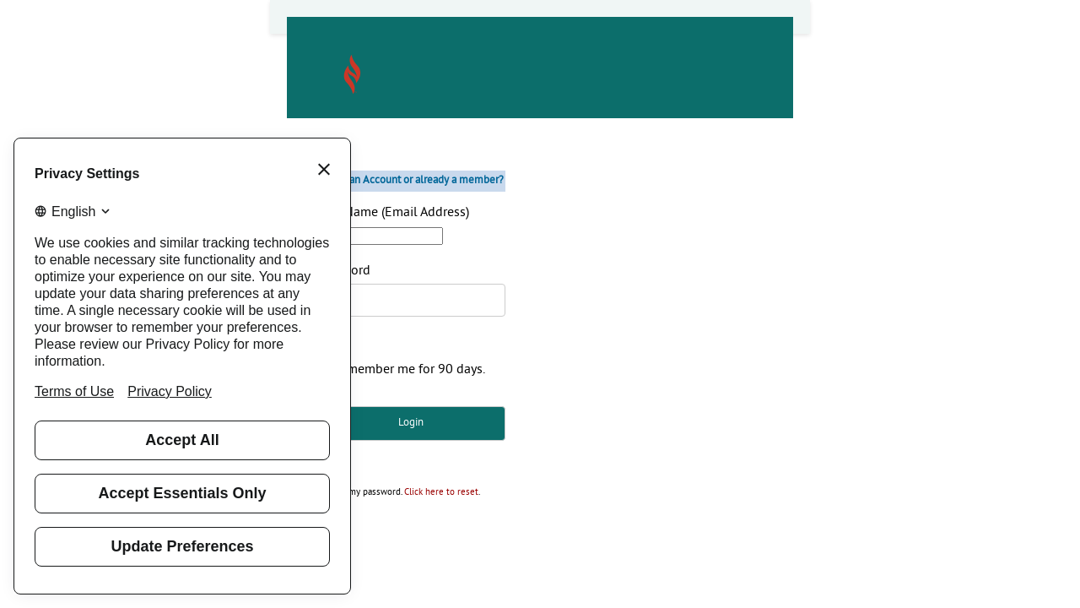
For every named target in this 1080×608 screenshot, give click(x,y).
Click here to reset (441, 492)
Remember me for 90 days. (408, 369)
